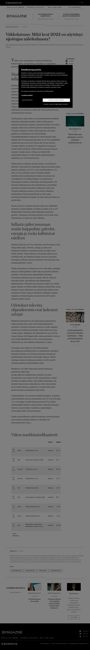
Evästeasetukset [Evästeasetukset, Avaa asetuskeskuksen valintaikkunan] (27, 100)
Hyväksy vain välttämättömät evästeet (56, 104)
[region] (46, 86)
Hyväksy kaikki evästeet (56, 100)
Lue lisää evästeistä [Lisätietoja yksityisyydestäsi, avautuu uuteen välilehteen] (27, 95)
